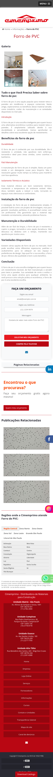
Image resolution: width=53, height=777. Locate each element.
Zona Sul (7, 533)
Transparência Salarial (26, 720)
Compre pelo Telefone (26, 344)
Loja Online (26, 676)
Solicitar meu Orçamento (26, 337)
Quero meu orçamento (16, 408)
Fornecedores (26, 690)
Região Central (10, 528)
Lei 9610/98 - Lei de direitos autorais (13, 587)
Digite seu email (26, 294)
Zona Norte (24, 528)
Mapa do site (26, 727)
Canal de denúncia (26, 734)
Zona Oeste (37, 528)
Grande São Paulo (34, 533)
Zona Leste (19, 533)
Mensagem (26, 315)
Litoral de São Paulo (13, 538)
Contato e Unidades (26, 712)
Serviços (26, 683)
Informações (26, 698)
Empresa (26, 669)
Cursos (27, 705)
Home (26, 661)
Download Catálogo (26, 774)
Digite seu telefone (26, 305)
